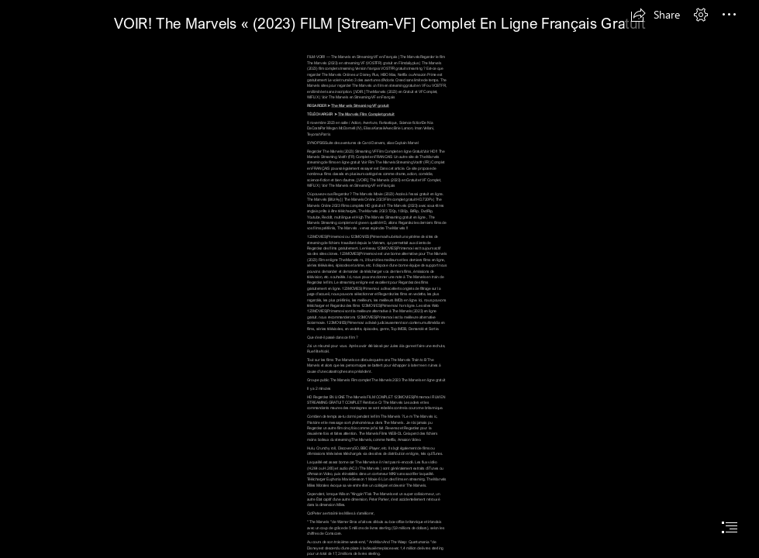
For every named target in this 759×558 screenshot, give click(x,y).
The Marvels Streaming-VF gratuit (359, 106)
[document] (379, 279)
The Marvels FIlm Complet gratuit (366, 114)
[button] (655, 15)
